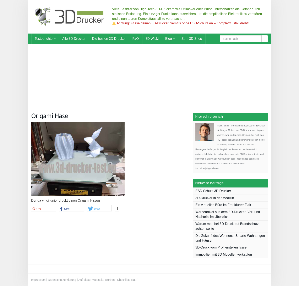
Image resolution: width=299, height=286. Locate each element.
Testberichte (45, 38)
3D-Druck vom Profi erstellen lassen (221, 247)
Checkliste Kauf (127, 279)
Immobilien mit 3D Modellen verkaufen (223, 254)
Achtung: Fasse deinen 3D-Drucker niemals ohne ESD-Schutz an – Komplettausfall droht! (180, 23)
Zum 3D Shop (191, 38)
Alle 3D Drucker (74, 38)
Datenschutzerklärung (62, 279)
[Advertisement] (149, 75)
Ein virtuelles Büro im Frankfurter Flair (223, 205)
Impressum (38, 279)
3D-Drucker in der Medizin (214, 198)
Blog (170, 38)
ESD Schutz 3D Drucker (213, 191)
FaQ (135, 38)
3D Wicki (152, 38)
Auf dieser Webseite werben (96, 279)
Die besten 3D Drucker (109, 38)
